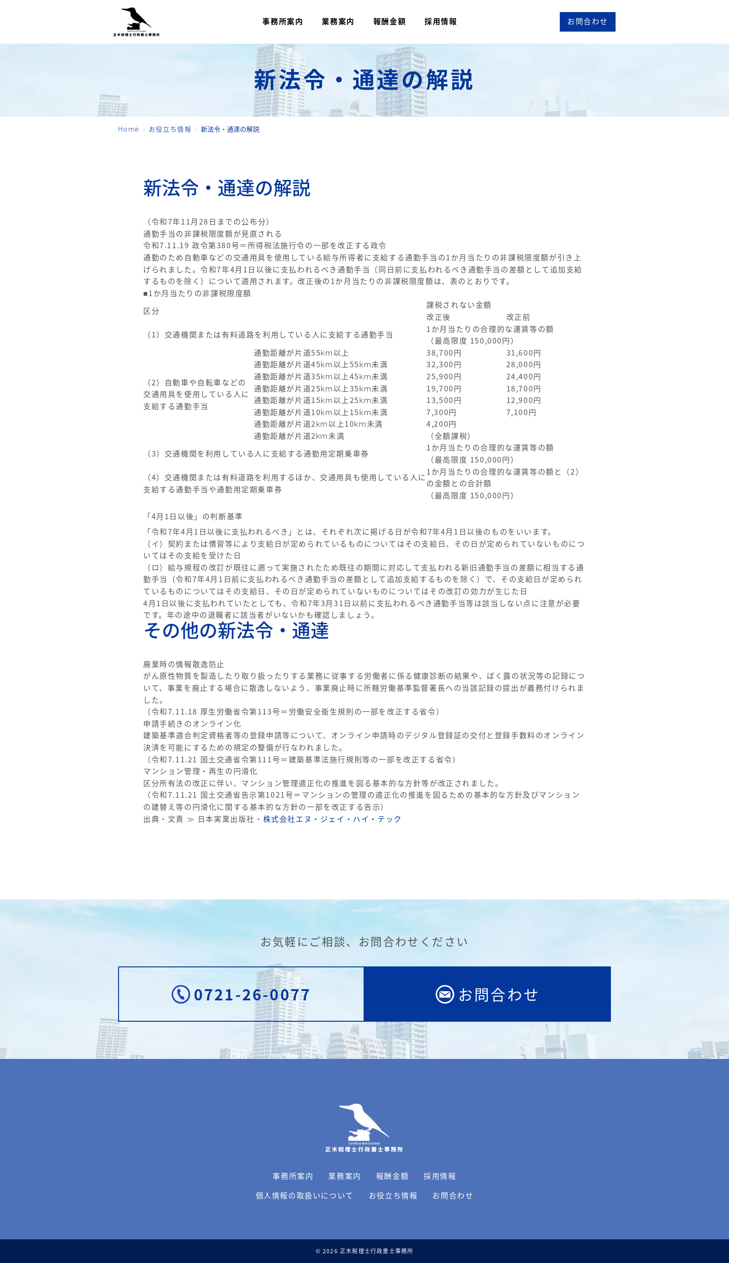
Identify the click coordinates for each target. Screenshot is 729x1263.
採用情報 (440, 21)
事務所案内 (282, 21)
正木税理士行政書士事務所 (136, 21)
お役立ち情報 (170, 129)
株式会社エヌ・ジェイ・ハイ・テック (332, 819)
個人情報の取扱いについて (305, 1195)
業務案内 (338, 21)
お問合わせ (452, 1195)
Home (128, 129)
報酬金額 (389, 21)
